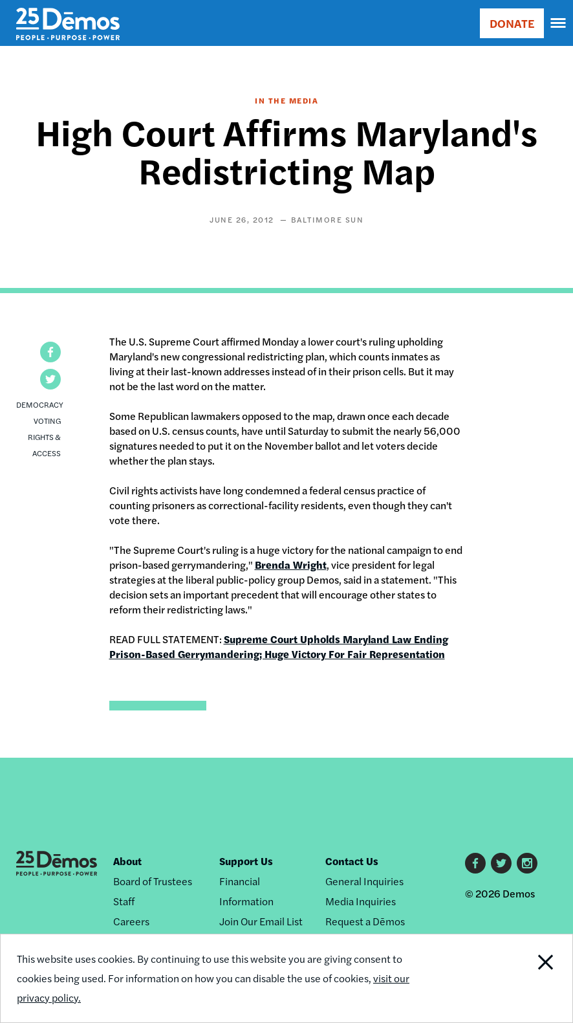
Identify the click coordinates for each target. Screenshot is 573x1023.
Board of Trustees (152, 881)
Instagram (527, 863)
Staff (124, 901)
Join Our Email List (261, 921)
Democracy (39, 404)
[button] (50, 352)
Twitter (501, 863)
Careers (131, 921)
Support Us (246, 860)
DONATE (512, 23)
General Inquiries (364, 881)
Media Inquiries (360, 901)
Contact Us (351, 860)
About (127, 860)
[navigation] (559, 23)
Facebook (475, 863)
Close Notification (518, 978)
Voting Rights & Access (44, 437)
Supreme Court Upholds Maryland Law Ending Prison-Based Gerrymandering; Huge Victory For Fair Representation (278, 646)
